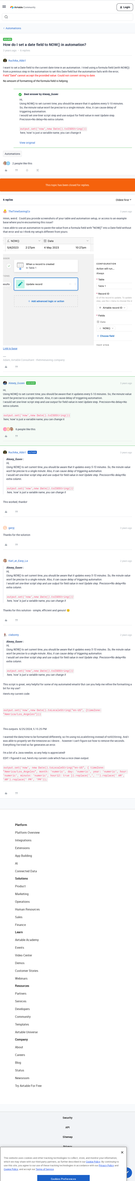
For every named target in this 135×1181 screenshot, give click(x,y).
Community (23, 1017)
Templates (22, 1024)
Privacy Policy (106, 1177)
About (19, 1047)
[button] (4, 8)
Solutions (21, 878)
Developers (22, 1009)
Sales (18, 917)
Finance (20, 925)
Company (21, 1039)
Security (67, 1117)
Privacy (67, 1146)
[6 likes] (19, 429)
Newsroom (22, 1078)
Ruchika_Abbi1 (17, 60)
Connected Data (26, 871)
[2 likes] (17, 163)
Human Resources (27, 909)
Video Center (23, 955)
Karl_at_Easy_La (18, 561)
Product (20, 886)
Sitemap (68, 1137)
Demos (19, 963)
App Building (23, 856)
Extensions (22, 848)
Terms (67, 1156)
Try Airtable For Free (28, 1086)
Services (20, 1001)
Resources (22, 986)
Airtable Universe (26, 1032)
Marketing (22, 894)
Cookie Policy (93, 1173)
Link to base (10, 348)
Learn (19, 932)
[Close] (122, 1164)
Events (19, 947)
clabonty (13, 635)
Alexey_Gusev (16, 383)
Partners (20, 993)
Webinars (21, 978)
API (67, 1127)
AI (16, 863)
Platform (21, 825)
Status (19, 1070)
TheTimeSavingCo (19, 211)
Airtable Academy (27, 940)
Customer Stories (26, 971)
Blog (18, 1063)
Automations (13, 28)
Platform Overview (27, 832)
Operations (22, 902)
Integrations (23, 840)
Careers (20, 1055)
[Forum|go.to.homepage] (22, 7)
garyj (11, 528)
